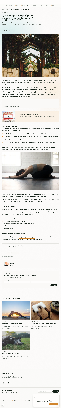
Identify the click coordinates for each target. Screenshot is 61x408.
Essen (27, 2)
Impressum (47, 377)
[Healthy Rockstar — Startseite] (6, 2)
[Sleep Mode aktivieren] (2, 405)
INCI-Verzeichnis (31, 379)
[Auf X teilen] (12, 31)
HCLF (13, 5)
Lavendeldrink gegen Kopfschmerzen (47, 236)
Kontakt (46, 375)
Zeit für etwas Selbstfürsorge (29, 239)
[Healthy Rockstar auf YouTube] (9, 382)
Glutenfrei (30, 5)
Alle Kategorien (31, 381)
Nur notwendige (44, 404)
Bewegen (21, 2)
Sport (37, 5)
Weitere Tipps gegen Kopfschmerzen (11, 106)
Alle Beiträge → (13, 265)
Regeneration (7, 9)
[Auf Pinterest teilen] (9, 31)
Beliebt (29, 375)
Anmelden (54, 285)
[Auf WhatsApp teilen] (7, 31)
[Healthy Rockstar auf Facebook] (6, 382)
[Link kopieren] (17, 31)
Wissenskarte (30, 377)
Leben (32, 2)
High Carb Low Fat (21, 5)
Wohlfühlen (39, 2)
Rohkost (49, 5)
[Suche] (58, 2)
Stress (43, 5)
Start (3, 9)
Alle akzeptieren (53, 404)
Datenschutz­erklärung (50, 401)
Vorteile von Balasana (8, 104)
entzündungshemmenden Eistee (27, 237)
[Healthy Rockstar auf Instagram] (3, 382)
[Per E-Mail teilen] (15, 31)
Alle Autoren (30, 382)
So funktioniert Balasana (8, 102)
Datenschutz (47, 379)
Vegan (4, 400)
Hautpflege (46, 2)
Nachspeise (57, 5)
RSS (46, 381)
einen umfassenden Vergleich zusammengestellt (35, 201)
